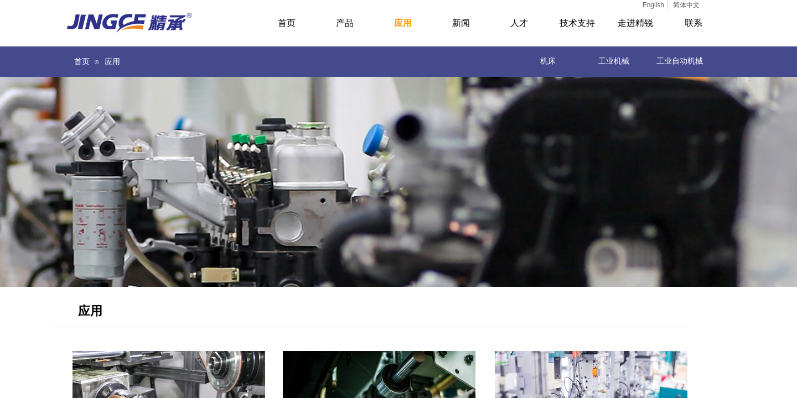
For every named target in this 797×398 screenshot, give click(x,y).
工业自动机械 (679, 61)
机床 (548, 61)
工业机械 (613, 61)
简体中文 (686, 5)
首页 (82, 61)
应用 (112, 61)
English (653, 5)
